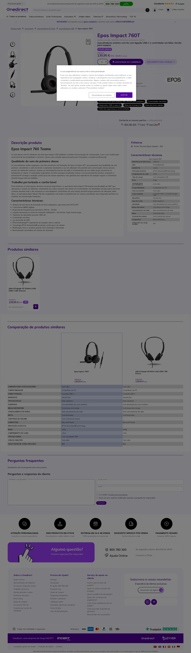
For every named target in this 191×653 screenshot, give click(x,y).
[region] (96, 83)
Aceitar (124, 95)
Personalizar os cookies (102, 95)
